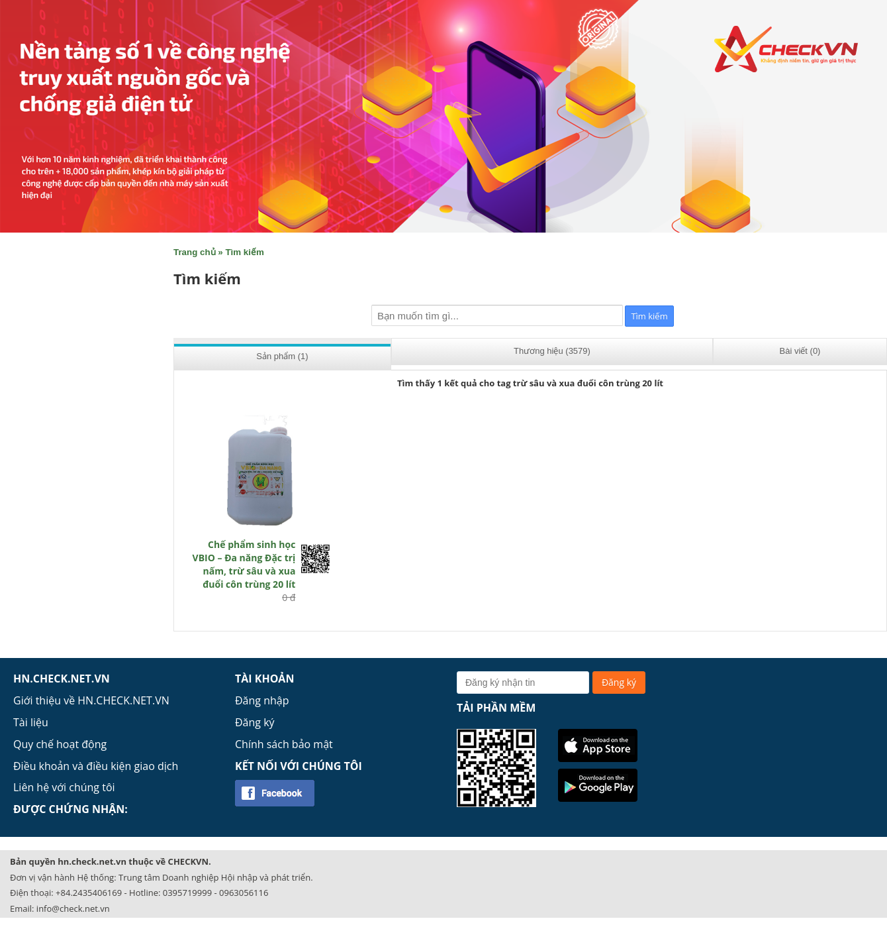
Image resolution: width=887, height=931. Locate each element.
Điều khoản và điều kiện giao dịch (95, 766)
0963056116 (243, 893)
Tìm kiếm (244, 252)
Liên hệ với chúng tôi (64, 787)
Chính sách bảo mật (284, 744)
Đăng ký (255, 722)
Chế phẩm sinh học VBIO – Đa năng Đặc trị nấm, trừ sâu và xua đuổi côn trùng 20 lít (244, 564)
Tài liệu (30, 722)
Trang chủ (194, 252)
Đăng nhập (262, 700)
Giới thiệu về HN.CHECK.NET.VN (91, 700)
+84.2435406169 (89, 893)
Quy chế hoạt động (60, 744)
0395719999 (187, 893)
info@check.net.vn (73, 908)
